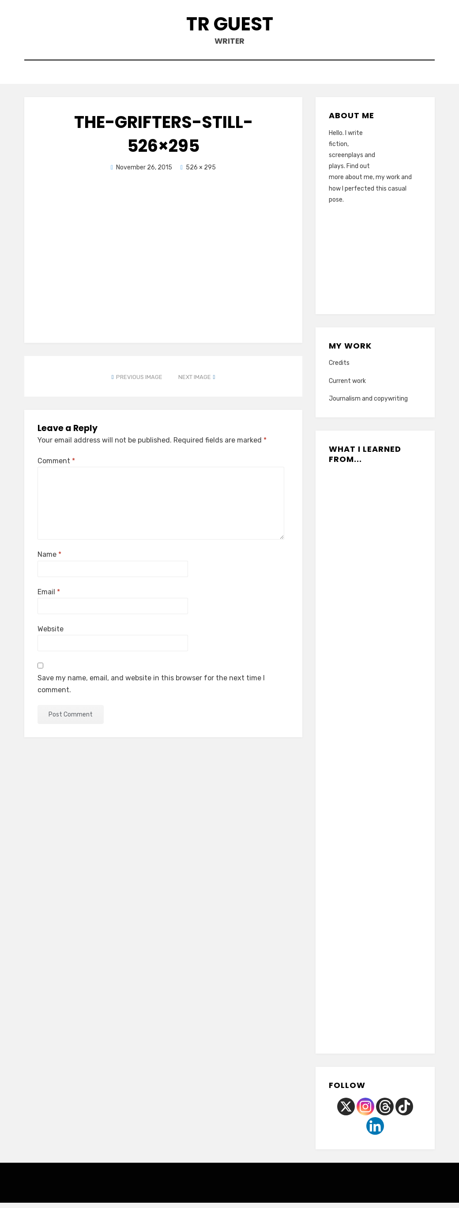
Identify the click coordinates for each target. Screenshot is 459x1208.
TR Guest (229, 25)
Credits (339, 368)
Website (51, 634)
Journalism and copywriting (368, 404)
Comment (56, 466)
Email (49, 597)
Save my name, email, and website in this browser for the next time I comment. (151, 689)
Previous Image (139, 382)
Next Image (194, 382)
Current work (347, 386)
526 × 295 (201, 172)
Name (49, 560)
